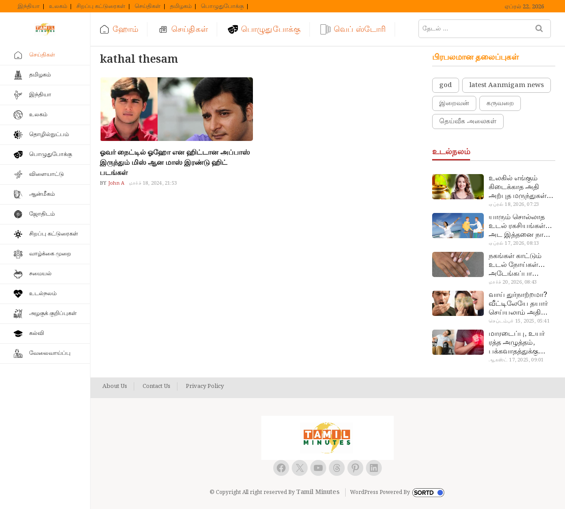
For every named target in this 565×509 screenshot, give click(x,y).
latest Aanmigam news (506, 85)
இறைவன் (454, 103)
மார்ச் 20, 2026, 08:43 (513, 282)
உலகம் (58, 6)
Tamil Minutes (317, 492)
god (445, 85)
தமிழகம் (181, 6)
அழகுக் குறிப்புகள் (53, 313)
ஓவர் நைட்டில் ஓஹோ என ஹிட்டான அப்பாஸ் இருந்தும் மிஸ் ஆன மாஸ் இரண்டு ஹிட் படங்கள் (175, 163)
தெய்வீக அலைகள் (468, 121)
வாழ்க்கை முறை (50, 253)
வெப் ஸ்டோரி (360, 29)
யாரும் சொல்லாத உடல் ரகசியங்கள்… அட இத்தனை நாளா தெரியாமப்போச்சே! (521, 226)
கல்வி (36, 333)
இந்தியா (29, 6)
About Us (114, 386)
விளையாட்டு (46, 174)
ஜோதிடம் (42, 214)
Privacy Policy (205, 386)
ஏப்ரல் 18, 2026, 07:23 (514, 205)
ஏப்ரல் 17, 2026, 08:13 (514, 243)
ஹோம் (125, 29)
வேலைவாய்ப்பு (50, 353)
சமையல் (40, 273)
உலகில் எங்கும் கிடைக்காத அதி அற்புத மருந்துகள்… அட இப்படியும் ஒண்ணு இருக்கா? (521, 187)
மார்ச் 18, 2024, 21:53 (153, 183)
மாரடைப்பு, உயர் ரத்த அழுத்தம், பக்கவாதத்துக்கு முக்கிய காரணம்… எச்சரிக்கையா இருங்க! (518, 343)
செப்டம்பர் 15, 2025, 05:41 (519, 321)
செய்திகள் (148, 6)
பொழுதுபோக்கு (222, 6)
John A (115, 183)
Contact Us (156, 386)
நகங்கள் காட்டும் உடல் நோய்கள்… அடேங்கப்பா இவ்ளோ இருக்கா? (518, 265)
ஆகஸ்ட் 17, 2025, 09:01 (516, 360)
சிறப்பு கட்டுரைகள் (100, 6)
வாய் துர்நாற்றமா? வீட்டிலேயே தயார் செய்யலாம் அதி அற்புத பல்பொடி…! (521, 304)
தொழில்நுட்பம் (49, 134)
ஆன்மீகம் (42, 194)
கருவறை (500, 103)
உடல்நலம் (42, 293)
